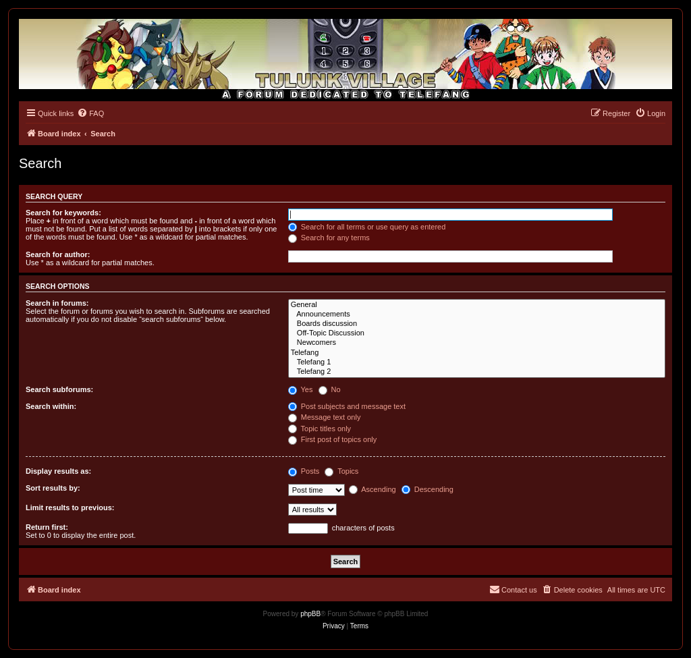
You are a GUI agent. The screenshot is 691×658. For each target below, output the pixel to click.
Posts (304, 471)
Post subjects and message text (347, 406)
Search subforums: (59, 389)
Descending (427, 489)
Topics (341, 471)
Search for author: (58, 254)
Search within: (51, 406)
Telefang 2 (476, 372)
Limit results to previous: (70, 507)
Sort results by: (53, 488)
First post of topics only (332, 439)
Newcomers (476, 343)
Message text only (324, 417)
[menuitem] (90, 113)
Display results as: (58, 471)
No (330, 389)
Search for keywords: (63, 213)
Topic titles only (319, 428)
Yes (300, 389)
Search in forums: (57, 303)
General (476, 305)
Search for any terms (329, 238)
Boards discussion (476, 324)
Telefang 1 (476, 362)
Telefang (476, 353)
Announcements (476, 314)
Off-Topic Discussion (476, 333)
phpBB (310, 614)
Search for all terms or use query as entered (367, 227)
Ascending (372, 489)
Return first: (47, 527)
